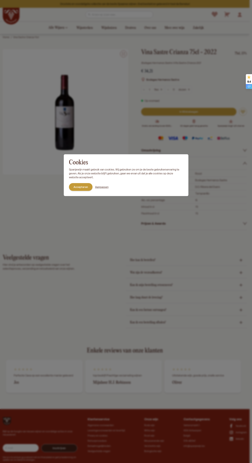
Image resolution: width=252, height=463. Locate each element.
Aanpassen (102, 187)
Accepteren (81, 187)
